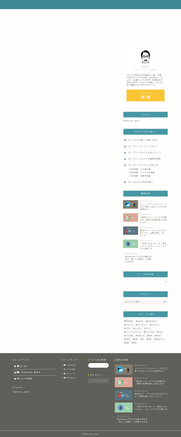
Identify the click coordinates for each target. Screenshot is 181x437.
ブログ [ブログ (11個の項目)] (161, 332)
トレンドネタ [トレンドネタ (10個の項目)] (150, 332)
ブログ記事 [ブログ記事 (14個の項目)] (129, 335)
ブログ (104, 46)
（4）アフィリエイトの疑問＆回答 (144, 159)
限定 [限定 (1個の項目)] (134, 343)
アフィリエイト (78, 46)
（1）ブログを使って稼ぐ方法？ (143, 140)
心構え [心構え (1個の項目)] (128, 339)
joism (18, 4)
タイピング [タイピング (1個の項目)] (138, 328)
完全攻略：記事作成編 (140, 176)
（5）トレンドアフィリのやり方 (143, 165)
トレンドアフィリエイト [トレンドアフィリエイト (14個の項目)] (133, 332)
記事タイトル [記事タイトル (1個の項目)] (160, 339)
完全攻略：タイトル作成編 (142, 172)
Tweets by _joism (131, 121)
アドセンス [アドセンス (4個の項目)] (129, 325)
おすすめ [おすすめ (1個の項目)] (140, 321)
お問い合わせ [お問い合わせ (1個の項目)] (152, 321)
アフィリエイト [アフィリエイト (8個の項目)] (142, 325)
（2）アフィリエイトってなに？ (143, 146)
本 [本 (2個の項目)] (143, 339)
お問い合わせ (69, 378)
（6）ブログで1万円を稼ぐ (140, 182)
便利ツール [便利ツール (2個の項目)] (141, 335)
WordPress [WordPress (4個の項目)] (129, 321)
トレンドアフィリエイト (51, 46)
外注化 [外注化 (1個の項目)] (159, 335)
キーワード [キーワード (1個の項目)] (155, 325)
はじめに (95, 4)
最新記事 (26, 46)
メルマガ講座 (145, 4)
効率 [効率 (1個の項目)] (150, 335)
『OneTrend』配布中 (119, 4)
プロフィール (69, 373)
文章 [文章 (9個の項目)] (136, 339)
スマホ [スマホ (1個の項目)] (128, 328)
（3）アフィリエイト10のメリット (144, 152)
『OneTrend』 (70, 365)
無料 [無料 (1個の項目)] (149, 339)
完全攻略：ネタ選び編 (140, 169)
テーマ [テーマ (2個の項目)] (148, 328)
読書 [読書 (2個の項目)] (127, 343)
